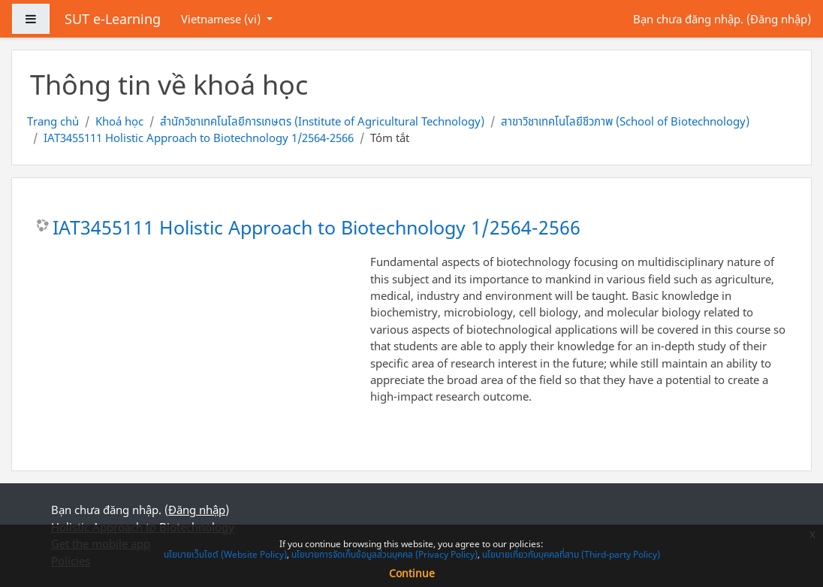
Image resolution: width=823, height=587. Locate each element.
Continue (412, 573)
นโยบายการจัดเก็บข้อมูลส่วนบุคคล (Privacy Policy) (384, 554)
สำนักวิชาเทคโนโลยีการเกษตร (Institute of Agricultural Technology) (322, 121)
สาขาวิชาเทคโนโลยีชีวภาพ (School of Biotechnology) (625, 121)
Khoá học (119, 121)
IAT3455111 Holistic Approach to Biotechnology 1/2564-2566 (199, 137)
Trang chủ (53, 121)
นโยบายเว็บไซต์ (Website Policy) (225, 554)
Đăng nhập (778, 18)
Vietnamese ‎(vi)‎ (222, 18)
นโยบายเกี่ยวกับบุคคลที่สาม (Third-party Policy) (571, 554)
